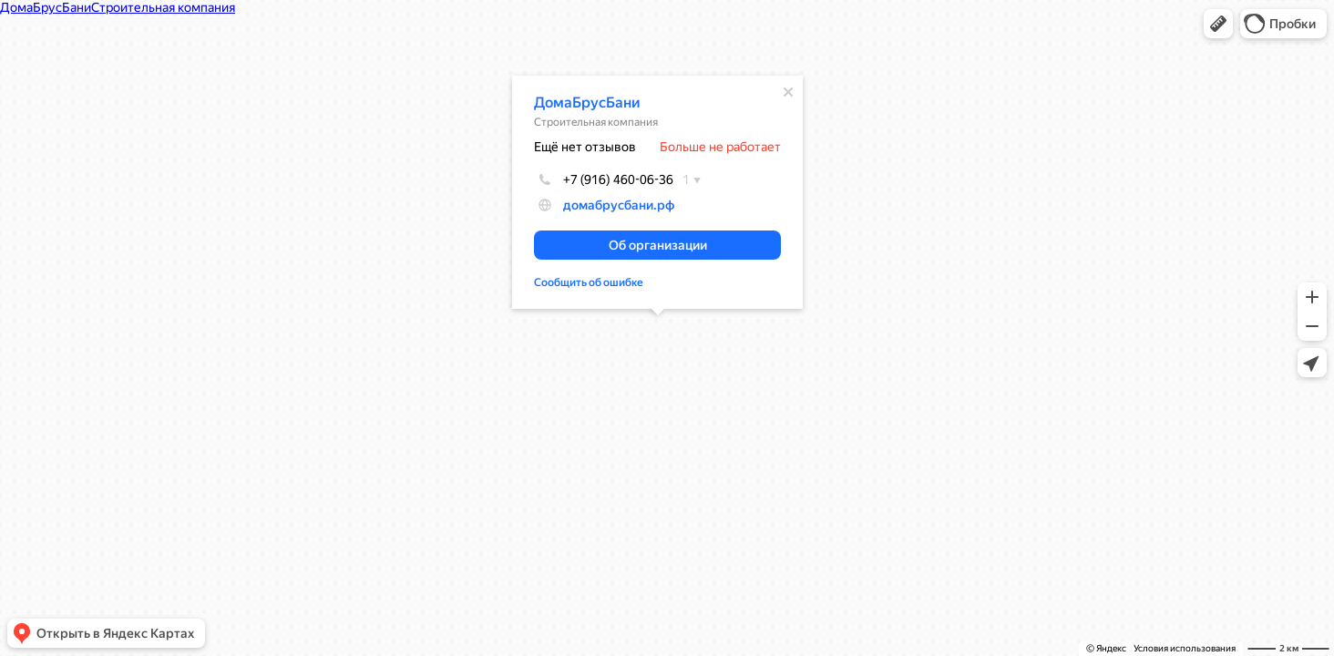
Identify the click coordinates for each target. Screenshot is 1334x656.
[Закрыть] (788, 92)
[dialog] (657, 192)
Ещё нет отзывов (585, 146)
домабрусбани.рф (618, 205)
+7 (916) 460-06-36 (603, 179)
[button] (1218, 23)
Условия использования (1185, 648)
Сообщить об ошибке (588, 282)
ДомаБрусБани (587, 102)
